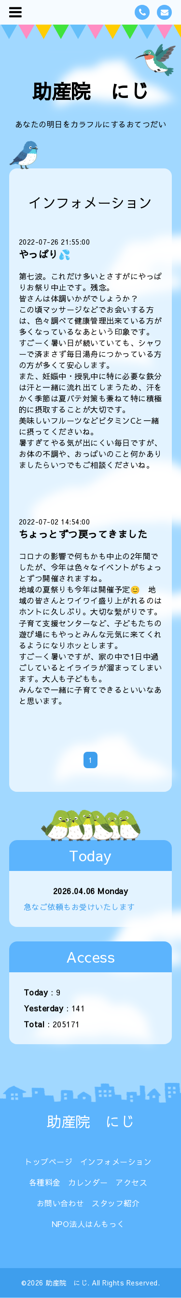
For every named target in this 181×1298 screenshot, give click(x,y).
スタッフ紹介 (115, 1203)
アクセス (131, 1182)
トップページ (48, 1161)
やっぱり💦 (45, 254)
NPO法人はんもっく (88, 1223)
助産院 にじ (90, 91)
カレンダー (88, 1182)
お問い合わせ (60, 1203)
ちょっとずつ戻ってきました (83, 533)
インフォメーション (116, 1161)
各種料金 (45, 1182)
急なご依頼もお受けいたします (79, 906)
